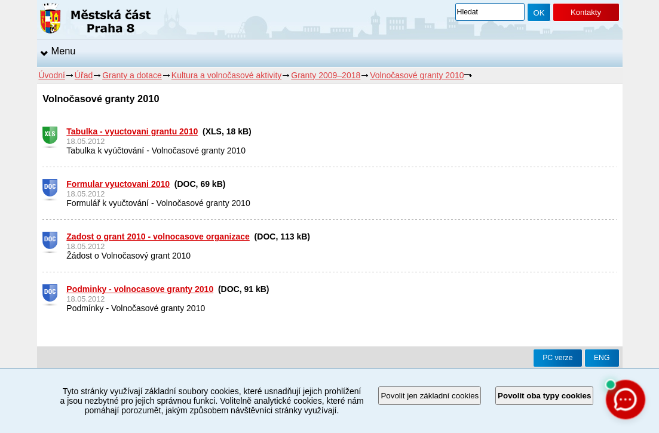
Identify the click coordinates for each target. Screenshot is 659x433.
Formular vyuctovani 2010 (118, 184)
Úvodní (52, 75)
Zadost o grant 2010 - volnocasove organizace (158, 236)
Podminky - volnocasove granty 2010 (139, 289)
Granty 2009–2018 (325, 75)
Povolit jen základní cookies (430, 395)
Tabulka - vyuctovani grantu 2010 (132, 131)
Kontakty (586, 12)
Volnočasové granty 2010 (417, 75)
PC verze (557, 358)
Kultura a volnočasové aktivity (226, 75)
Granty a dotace (132, 75)
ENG (602, 358)
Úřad (84, 75)
